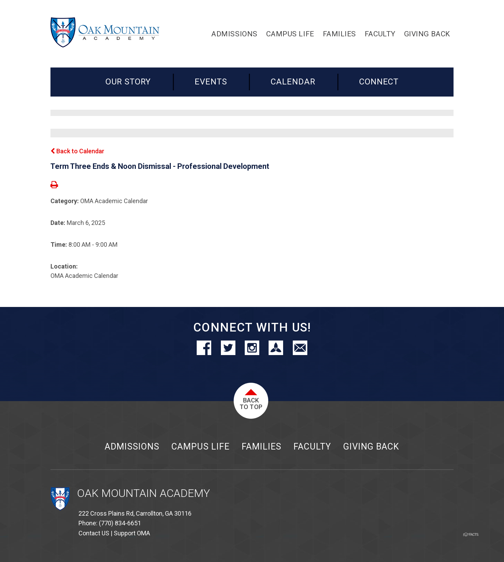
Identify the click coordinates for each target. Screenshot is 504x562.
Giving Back (371, 447)
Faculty (312, 447)
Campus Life (200, 447)
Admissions (132, 447)
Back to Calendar (77, 151)
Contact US (93, 533)
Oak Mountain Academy (143, 493)
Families (261, 447)
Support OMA (132, 533)
